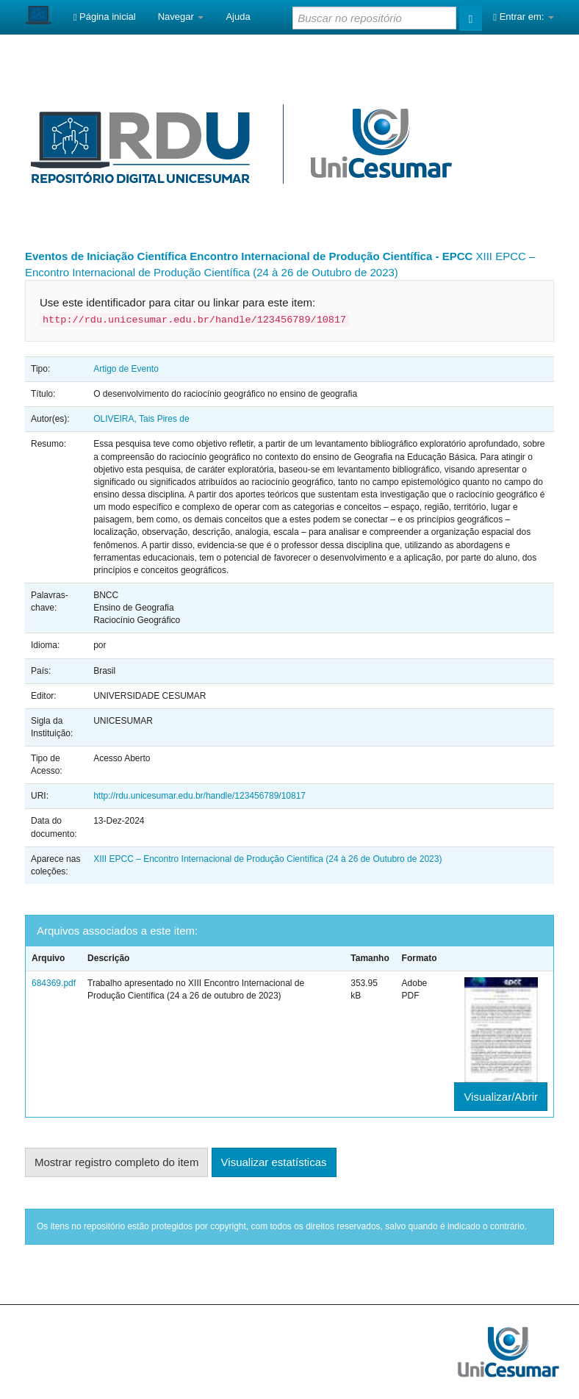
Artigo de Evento (126, 369)
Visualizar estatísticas (274, 1162)
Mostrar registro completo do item (116, 1162)
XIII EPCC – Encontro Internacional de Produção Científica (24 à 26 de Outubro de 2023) (267, 859)
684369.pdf (54, 983)
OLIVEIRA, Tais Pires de (141, 419)
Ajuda (238, 16)
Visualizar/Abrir (501, 1096)
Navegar (181, 16)
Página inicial (104, 16)
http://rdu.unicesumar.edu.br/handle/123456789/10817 (199, 796)
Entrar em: (523, 16)
